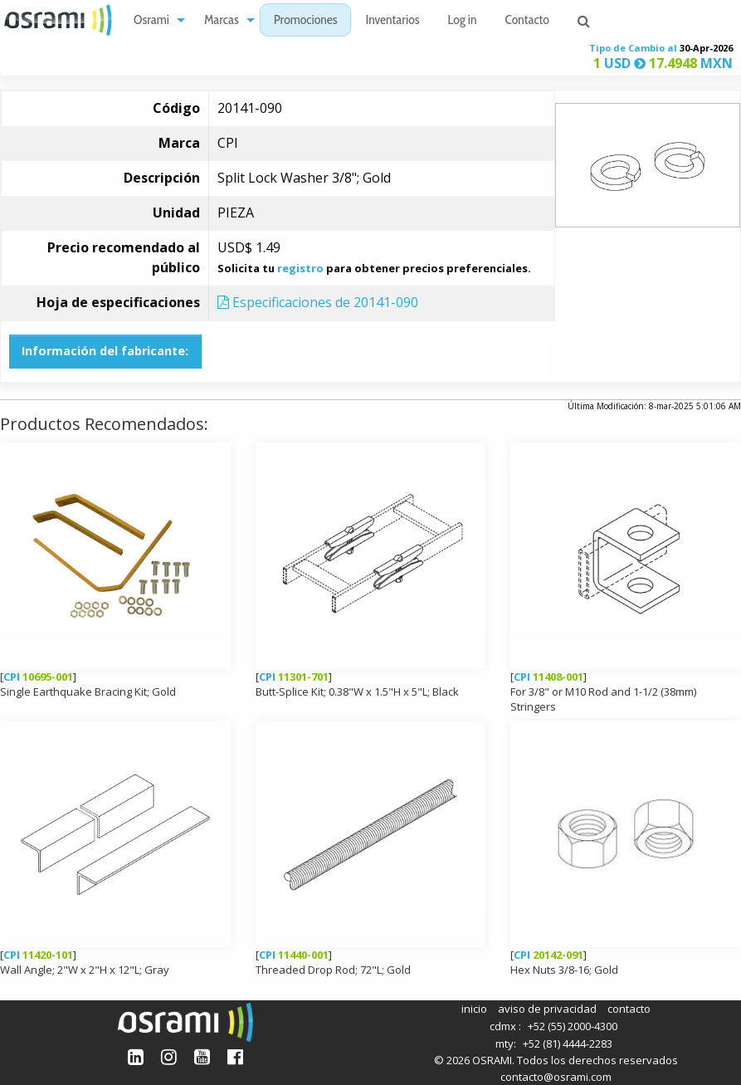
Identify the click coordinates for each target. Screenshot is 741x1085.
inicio (474, 1008)
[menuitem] (154, 20)
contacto (629, 1008)
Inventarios (392, 21)
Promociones (306, 21)
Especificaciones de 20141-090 (317, 302)
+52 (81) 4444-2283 (567, 1043)
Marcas (221, 21)
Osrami (151, 21)
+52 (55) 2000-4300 (572, 1026)
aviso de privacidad (547, 1008)
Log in (462, 21)
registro (300, 268)
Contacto (527, 21)
